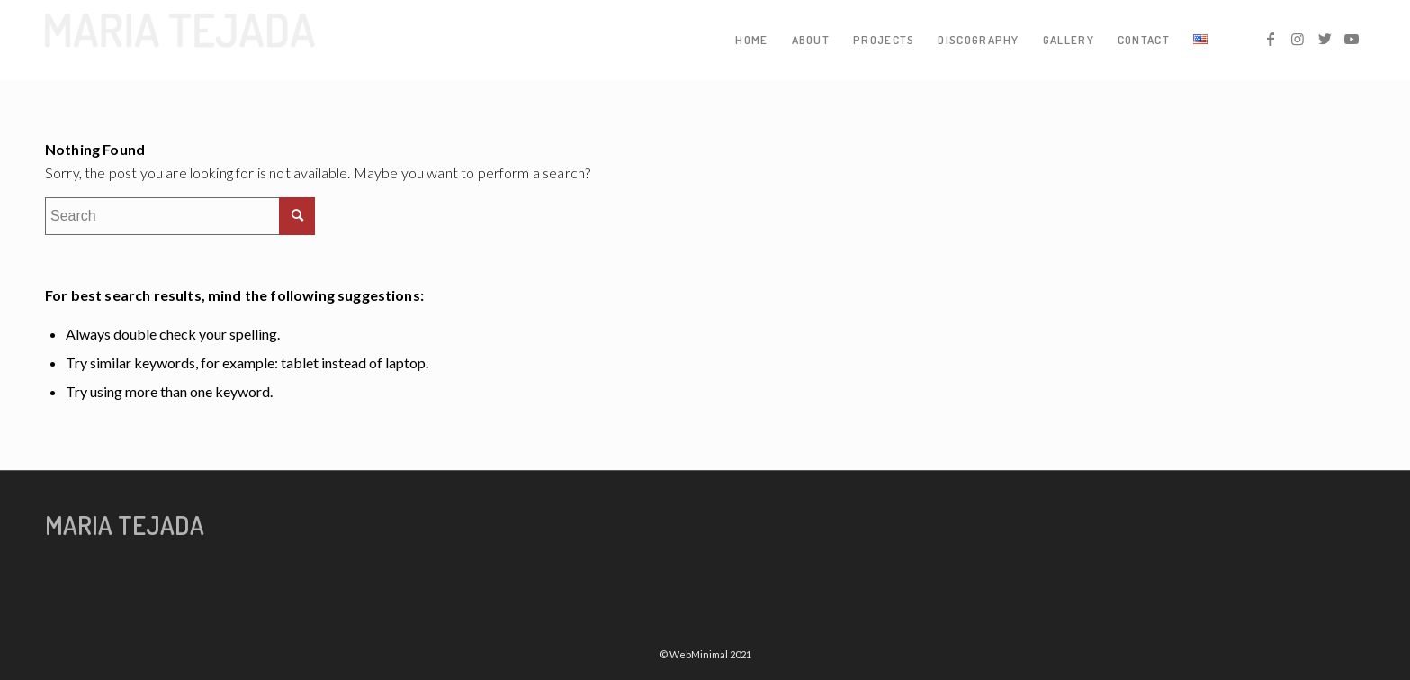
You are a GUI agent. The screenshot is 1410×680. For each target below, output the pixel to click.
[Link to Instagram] (1297, 38)
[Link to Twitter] (1324, 38)
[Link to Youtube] (1351, 38)
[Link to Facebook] (1270, 38)
